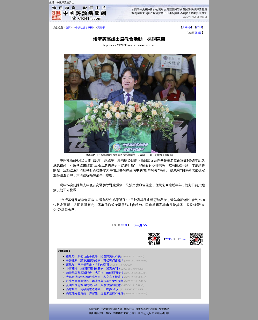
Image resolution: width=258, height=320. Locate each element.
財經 (155, 13)
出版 (171, 13)
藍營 (171, 9)
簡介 (188, 13)
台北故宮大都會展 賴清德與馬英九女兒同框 (95, 281)
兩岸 (161, 9)
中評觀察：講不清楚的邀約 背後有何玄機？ (95, 260)
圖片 (150, 13)
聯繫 (193, 13)
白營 (182, 9)
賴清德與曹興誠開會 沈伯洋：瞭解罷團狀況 (95, 272)
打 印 (199, 27)
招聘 (199, 13)
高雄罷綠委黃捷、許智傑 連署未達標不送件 (95, 293)
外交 (155, 9)
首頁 (133, 9)
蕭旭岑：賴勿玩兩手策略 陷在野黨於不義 (93, 256)
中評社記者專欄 (84, 27)
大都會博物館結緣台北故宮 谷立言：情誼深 (95, 276)
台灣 (166, 9)
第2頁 (198, 32)
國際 (139, 13)
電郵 (204, 13)
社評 (188, 9)
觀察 (204, 9)
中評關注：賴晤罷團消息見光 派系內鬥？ (93, 268)
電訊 (177, 13)
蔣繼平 (101, 27)
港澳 (133, 13)
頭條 (139, 9)
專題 (182, 13)
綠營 (177, 9)
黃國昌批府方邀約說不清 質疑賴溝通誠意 (93, 285)
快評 (193, 9)
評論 (199, 9)
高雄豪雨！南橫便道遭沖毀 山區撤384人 (92, 289)
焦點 (144, 9)
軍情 (144, 13)
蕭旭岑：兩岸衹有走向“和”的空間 (87, 264)
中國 (150, 9)
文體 (161, 13)
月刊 (166, 13)
